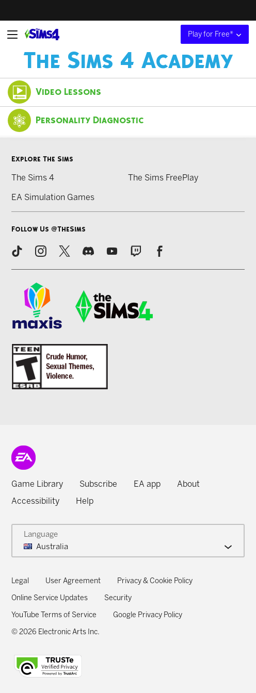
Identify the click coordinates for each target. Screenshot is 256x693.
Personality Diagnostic (76, 120)
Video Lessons (54, 92)
